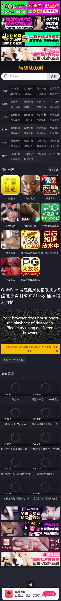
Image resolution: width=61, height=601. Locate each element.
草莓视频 (41, 153)
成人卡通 (41, 114)
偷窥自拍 (15, 127)
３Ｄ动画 (54, 101)
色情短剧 (28, 159)
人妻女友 (41, 140)
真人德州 (28, 88)
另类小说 (28, 146)
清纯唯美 (28, 133)
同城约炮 (15, 153)
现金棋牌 (41, 93)
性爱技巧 (54, 146)
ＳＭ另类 (54, 107)
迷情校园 (15, 146)
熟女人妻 (15, 107)
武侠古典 (54, 140)
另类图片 (54, 133)
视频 (4, 104)
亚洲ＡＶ (15, 101)
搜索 (53, 76)
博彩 (4, 91)
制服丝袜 (15, 120)
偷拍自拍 (28, 114)
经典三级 (28, 120)
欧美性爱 (54, 114)
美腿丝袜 (15, 133)
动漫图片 (54, 127)
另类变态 (54, 120)
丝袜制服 (28, 107)
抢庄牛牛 (54, 93)
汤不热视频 (54, 153)
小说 (4, 143)
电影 (4, 117)
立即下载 (49, 593)
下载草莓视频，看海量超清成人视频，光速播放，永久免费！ (31, 349)
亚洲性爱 (15, 114)
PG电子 (15, 88)
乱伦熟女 (41, 120)
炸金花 (28, 93)
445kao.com (30, 68)
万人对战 (41, 88)
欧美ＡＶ (41, 101)
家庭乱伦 (28, 140)
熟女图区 (41, 133)
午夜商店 (28, 153)
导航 (4, 156)
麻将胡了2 (15, 93)
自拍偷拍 (28, 101)
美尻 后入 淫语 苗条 (13, 359)
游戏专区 (54, 88)
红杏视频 (15, 159)
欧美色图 (41, 127)
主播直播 (41, 107)
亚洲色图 (28, 127)
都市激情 (15, 140)
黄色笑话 (41, 146)
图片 (4, 130)
